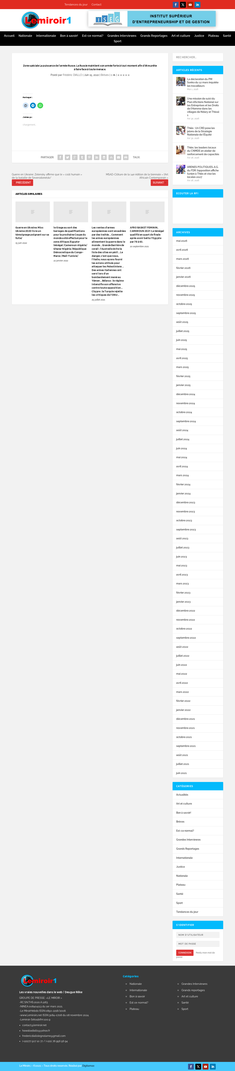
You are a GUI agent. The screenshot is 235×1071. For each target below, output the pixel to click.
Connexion (184, 952)
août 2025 (182, 321)
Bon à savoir (137, 996)
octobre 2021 (184, 737)
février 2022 (183, 700)
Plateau (213, 36)
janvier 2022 (183, 709)
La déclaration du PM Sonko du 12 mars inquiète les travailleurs (202, 82)
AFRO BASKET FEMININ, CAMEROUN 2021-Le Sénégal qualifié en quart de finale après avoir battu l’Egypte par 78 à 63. (147, 234)
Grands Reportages (153, 36)
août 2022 (182, 646)
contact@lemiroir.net (34, 1025)
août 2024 (182, 430)
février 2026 (183, 267)
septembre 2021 (186, 745)
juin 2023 (181, 556)
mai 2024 (181, 457)
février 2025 (183, 376)
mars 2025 (182, 367)
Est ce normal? (139, 1002)
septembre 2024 (186, 421)
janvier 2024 (183, 493)
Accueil (9, 36)
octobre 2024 (184, 412)
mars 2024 (182, 475)
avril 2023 (182, 574)
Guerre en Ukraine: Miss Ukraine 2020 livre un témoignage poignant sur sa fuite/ (32, 233)
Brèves (105, 74)
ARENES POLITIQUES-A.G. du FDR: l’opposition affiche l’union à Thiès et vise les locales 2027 (203, 172)
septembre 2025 (186, 313)
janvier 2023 (183, 601)
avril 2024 (182, 466)
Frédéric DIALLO (72, 74)
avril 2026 (182, 249)
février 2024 (183, 484)
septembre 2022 (186, 637)
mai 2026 (181, 240)
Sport (117, 41)
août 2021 (182, 755)
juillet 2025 (182, 331)
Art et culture (180, 36)
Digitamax (88, 1065)
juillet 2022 (182, 655)
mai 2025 (181, 349)
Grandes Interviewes (121, 36)
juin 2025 (181, 340)
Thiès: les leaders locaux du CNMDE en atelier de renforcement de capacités (203, 151)
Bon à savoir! (69, 36)
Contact (96, 4)
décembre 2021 (185, 718)
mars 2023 (182, 583)
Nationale (25, 36)
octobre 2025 (184, 303)
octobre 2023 (184, 520)
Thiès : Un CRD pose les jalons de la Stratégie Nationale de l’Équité (201, 131)
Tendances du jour (76, 4)
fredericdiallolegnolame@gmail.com (44, 1035)
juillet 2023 (182, 547)
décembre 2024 (185, 394)
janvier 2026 (183, 276)
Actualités (182, 794)
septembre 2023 (186, 529)
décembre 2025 (185, 285)
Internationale (46, 36)
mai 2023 (181, 565)
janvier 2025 (183, 385)
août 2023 (182, 538)
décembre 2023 (185, 502)
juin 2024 (181, 448)
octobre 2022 (184, 628)
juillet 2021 (182, 764)
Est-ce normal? (92, 36)
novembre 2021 (185, 727)
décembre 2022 (185, 610)
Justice (199, 36)
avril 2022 (182, 682)
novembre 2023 (185, 511)
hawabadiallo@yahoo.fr (36, 1030)
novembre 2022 (185, 619)
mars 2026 (182, 258)
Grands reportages (193, 990)
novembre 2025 (185, 294)
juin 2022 (181, 664)
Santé (227, 36)
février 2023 (183, 592)
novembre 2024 (185, 403)
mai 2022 (181, 673)
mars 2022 (182, 691)
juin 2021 (181, 773)
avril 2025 (182, 358)
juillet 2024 (182, 439)
